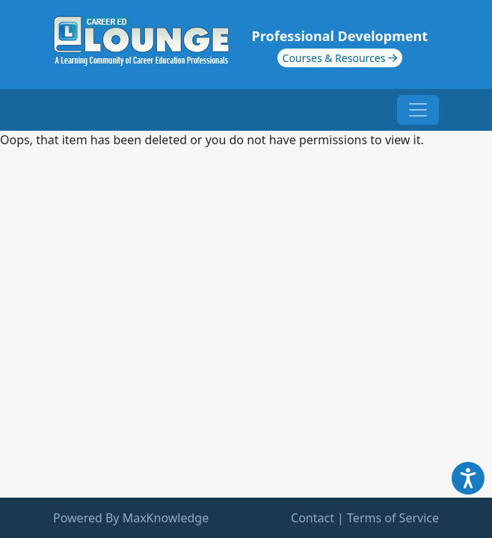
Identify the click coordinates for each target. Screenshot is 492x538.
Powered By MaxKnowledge (131, 518)
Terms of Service (393, 518)
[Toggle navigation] (418, 110)
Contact (312, 518)
